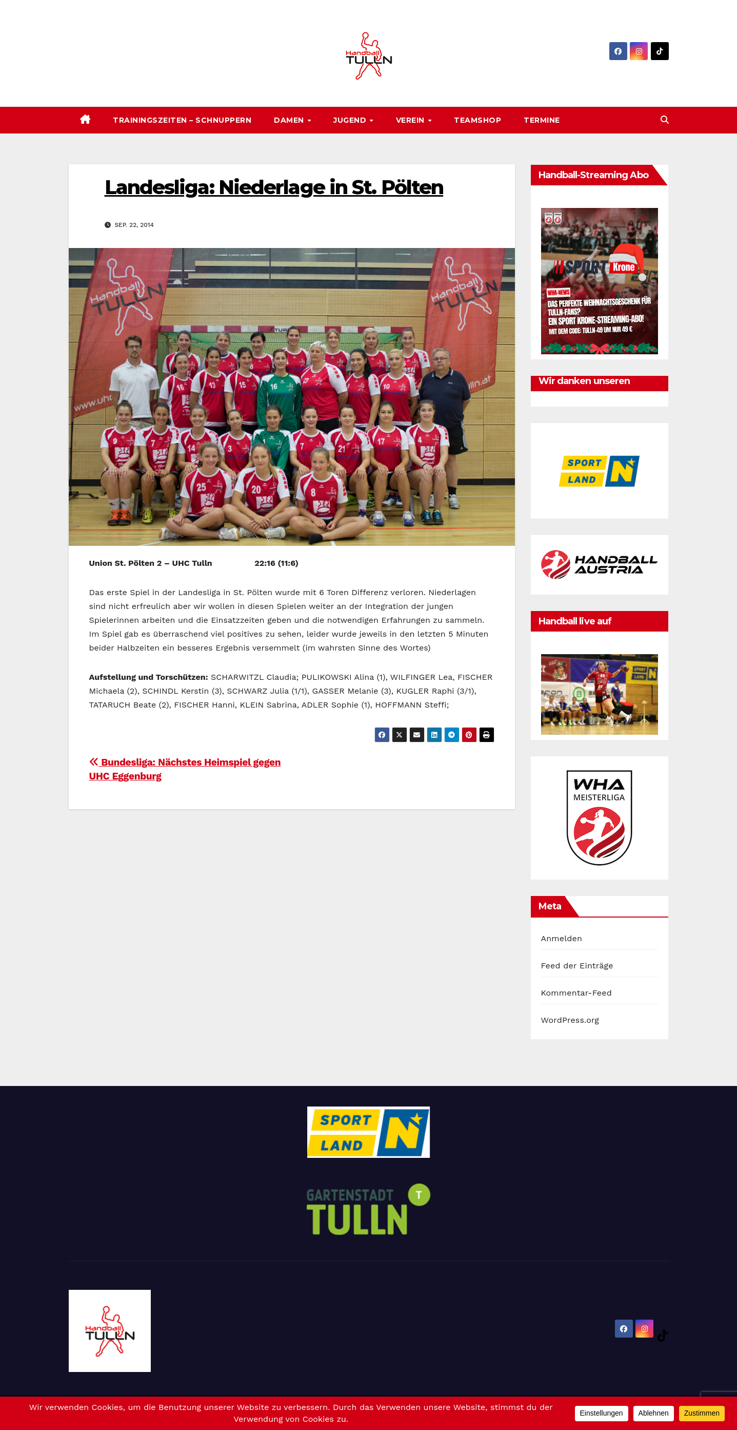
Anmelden (562, 938)
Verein (411, 120)
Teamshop (477, 120)
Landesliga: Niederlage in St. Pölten (274, 187)
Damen (290, 120)
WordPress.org (570, 1020)
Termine (542, 120)
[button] (665, 120)
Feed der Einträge (577, 965)
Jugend (351, 120)
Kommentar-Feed (576, 993)
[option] (599, 471)
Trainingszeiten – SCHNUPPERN (182, 120)
